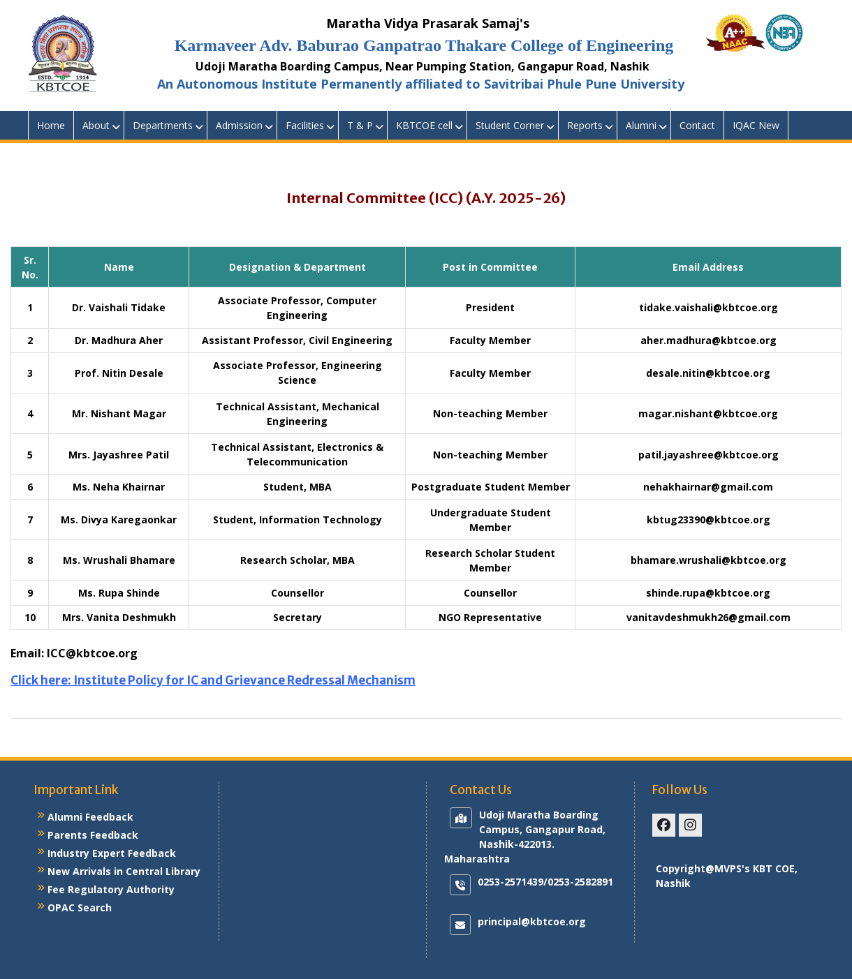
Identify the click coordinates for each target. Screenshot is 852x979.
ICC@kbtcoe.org (92, 653)
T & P (360, 125)
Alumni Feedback (90, 816)
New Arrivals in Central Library (123, 871)
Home (51, 125)
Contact (697, 125)
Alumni (641, 125)
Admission (239, 125)
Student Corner (510, 125)
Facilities (305, 125)
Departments (163, 125)
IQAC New (756, 125)
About (96, 125)
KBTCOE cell (424, 125)
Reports (585, 125)
